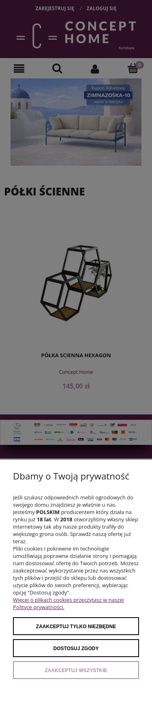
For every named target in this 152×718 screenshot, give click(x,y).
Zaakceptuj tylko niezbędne (76, 626)
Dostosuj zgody (76, 648)
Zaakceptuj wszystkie (76, 670)
